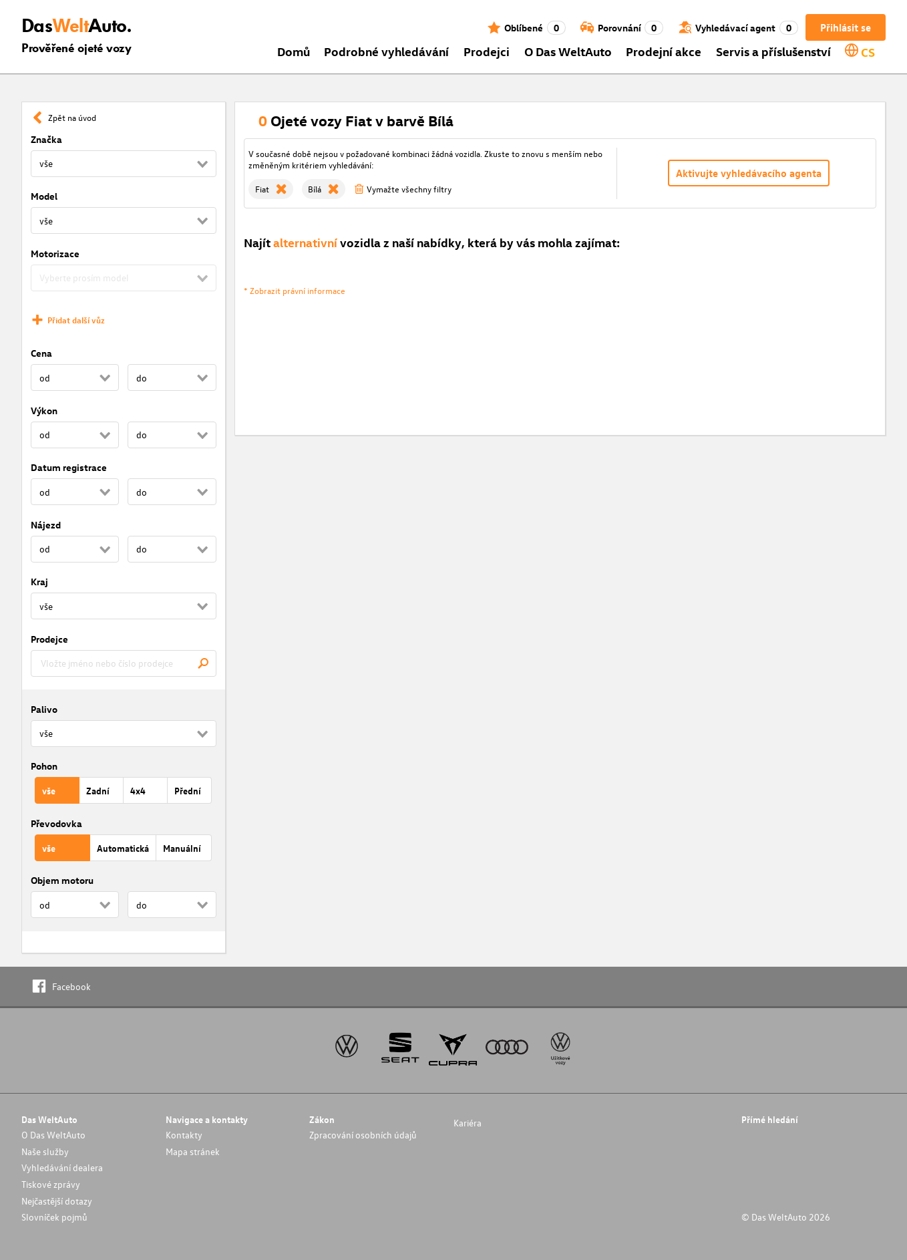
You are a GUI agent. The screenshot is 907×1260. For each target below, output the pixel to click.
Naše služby (45, 1151)
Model (44, 196)
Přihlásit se (845, 27)
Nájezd (46, 524)
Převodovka (56, 823)
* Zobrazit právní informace (294, 290)
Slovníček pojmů (54, 1217)
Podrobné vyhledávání (386, 51)
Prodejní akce (663, 51)
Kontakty (184, 1134)
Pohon (44, 766)
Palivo (44, 709)
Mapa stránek (193, 1151)
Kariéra (468, 1122)
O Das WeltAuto (568, 51)
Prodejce (49, 639)
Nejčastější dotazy (56, 1201)
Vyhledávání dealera (62, 1167)
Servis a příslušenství (773, 51)
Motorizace (55, 253)
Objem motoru (62, 880)
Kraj (39, 581)
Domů (293, 51)
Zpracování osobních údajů (363, 1134)
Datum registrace (69, 467)
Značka (46, 139)
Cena (41, 353)
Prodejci (487, 51)
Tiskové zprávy (50, 1184)
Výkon (44, 410)
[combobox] (123, 663)
